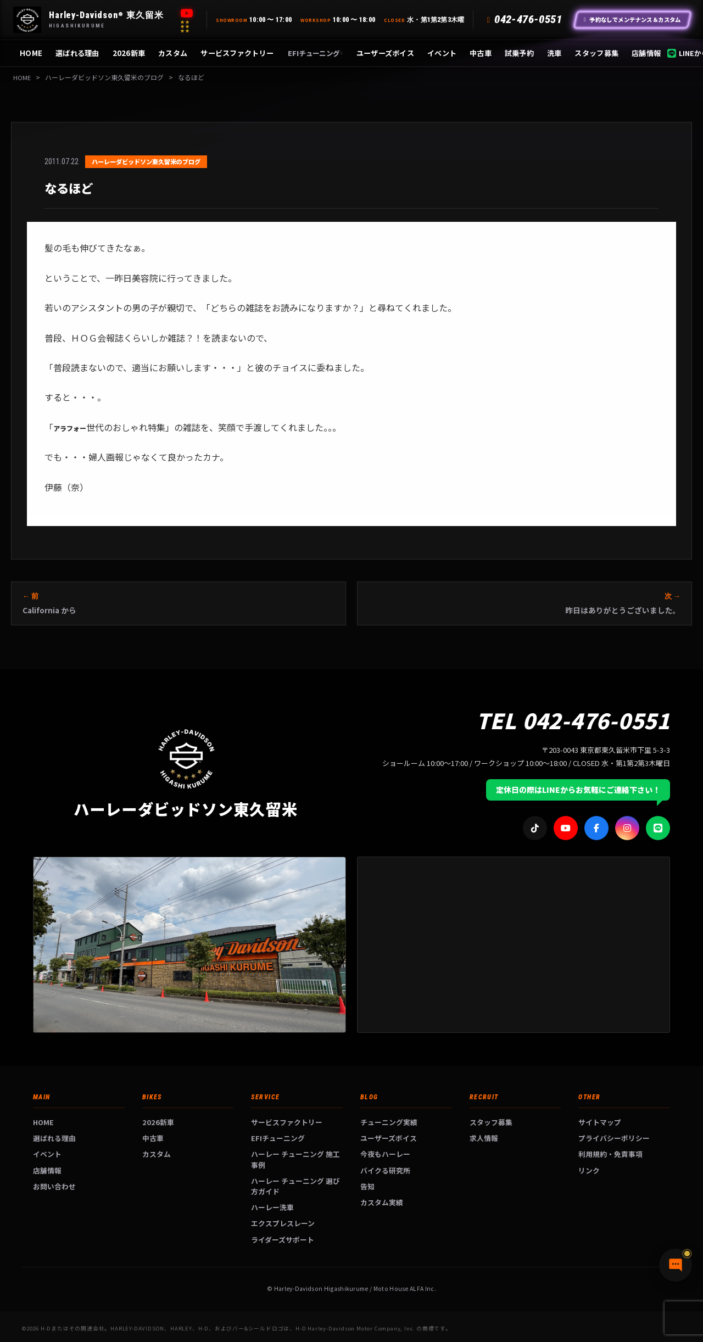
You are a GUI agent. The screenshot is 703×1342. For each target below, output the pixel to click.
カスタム (172, 53)
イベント (441, 53)
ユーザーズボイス (385, 53)
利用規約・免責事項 (610, 1154)
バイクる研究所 (385, 1170)
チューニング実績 (388, 1122)
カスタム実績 (381, 1202)
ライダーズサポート (282, 1239)
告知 (367, 1186)
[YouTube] (187, 13)
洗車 (554, 53)
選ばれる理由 (77, 53)
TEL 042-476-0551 (573, 719)
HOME (31, 53)
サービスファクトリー (237, 53)
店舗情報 (646, 53)
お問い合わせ (54, 1186)
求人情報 (484, 1138)
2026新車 (129, 53)
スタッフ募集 (596, 53)
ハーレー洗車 (272, 1207)
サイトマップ (599, 1122)
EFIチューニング (315, 53)
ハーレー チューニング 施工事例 (295, 1159)
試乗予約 (519, 53)
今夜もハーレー (385, 1154)
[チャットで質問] (642, 1314)
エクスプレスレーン (283, 1223)
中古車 (481, 53)
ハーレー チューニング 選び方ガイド (295, 1186)
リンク (589, 1170)
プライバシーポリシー (614, 1138)
